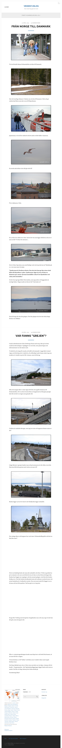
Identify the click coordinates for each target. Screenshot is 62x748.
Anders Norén (11, 744)
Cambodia (7, 715)
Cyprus (16, 707)
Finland (15, 710)
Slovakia (10, 720)
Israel (17, 713)
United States (11, 721)
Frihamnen (7, 729)
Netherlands (7, 717)
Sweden (17, 718)
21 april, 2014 (25, 23)
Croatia (16, 711)
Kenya (14, 714)
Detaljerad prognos (8, 730)
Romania (10, 718)
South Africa (11, 722)
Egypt (9, 710)
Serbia (13, 718)
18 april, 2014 (25, 332)
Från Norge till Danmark (31, 26)
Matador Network (8, 725)
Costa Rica (12, 707)
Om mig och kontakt (13, 738)
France (18, 710)
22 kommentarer (36, 23)
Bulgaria (10, 705)
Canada (16, 705)
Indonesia (10, 713)
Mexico (17, 715)
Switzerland (7, 707)
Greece (13, 711)
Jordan (11, 714)
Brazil (13, 705)
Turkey (17, 720)
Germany (13, 708)
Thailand (14, 720)
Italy (9, 714)
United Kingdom (8, 711)
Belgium (6, 705)
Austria (14, 703)
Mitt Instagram (23, 738)
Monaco (10, 715)
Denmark (17, 708)
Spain (12, 710)
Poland (15, 717)
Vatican (16, 721)
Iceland (6, 714)
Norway (11, 717)
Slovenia (6, 720)
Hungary (6, 713)
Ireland (14, 713)
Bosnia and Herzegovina (13, 704)
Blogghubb (44, 698)
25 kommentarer (36, 332)
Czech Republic (8, 708)
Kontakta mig (44, 692)
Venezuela (7, 722)
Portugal (6, 718)
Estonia (6, 710)
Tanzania (6, 721)
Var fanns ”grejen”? (31, 335)
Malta (14, 715)
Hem (5, 738)
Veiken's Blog (31, 6)
